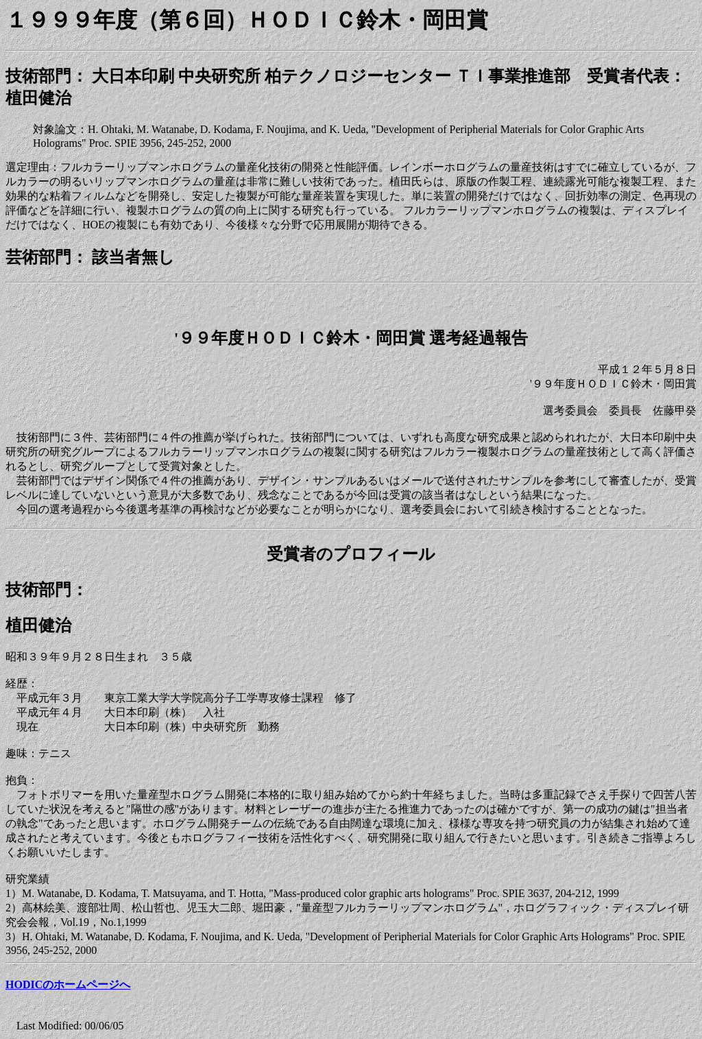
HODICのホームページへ (67, 984)
